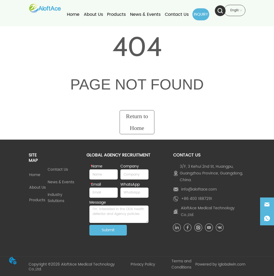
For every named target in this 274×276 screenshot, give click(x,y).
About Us (93, 14)
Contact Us (177, 14)
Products (116, 14)
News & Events (145, 14)
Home (73, 14)
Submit (108, 230)
